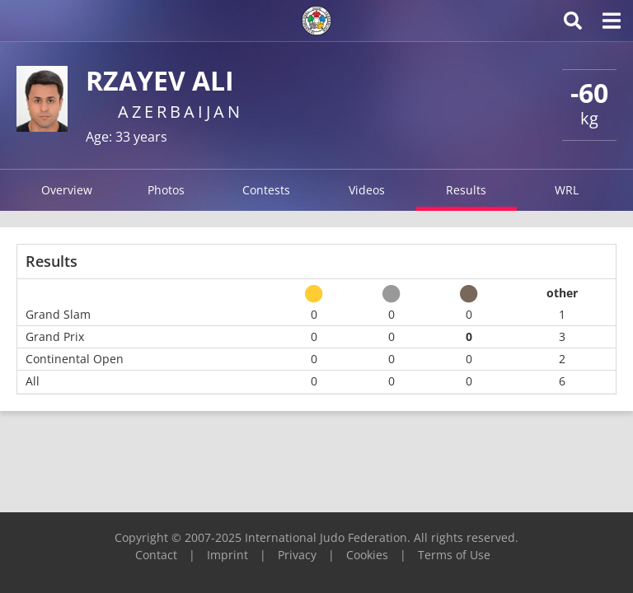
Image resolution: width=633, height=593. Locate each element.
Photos (166, 190)
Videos (367, 190)
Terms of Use (454, 555)
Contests (266, 190)
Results (466, 190)
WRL (567, 190)
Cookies (367, 555)
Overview (66, 190)
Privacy (297, 555)
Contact (156, 555)
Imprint (227, 555)
